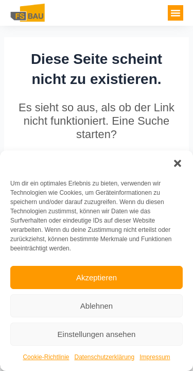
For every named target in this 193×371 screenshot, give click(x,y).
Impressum (154, 357)
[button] (177, 163)
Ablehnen (96, 305)
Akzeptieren (96, 277)
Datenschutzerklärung (104, 357)
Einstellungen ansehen (97, 334)
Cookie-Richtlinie (46, 357)
